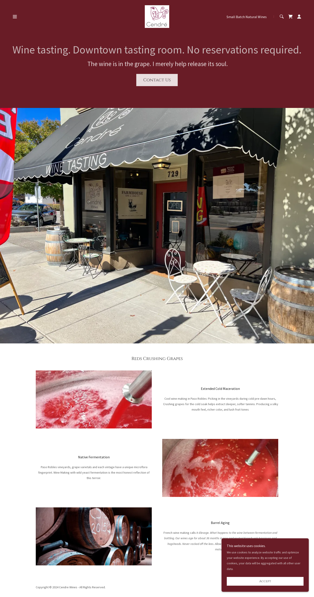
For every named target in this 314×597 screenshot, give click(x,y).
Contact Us (157, 80)
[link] (157, 16)
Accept (265, 581)
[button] (14, 16)
